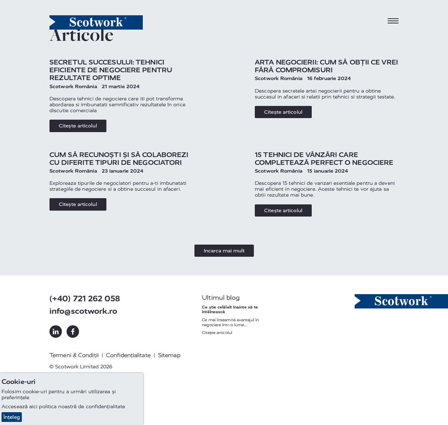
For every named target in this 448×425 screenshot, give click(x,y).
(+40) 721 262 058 (84, 298)
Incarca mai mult (224, 251)
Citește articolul (78, 126)
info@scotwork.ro (83, 311)
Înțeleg (11, 417)
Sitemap (169, 355)
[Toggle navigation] (393, 21)
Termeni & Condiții (74, 355)
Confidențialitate (128, 355)
